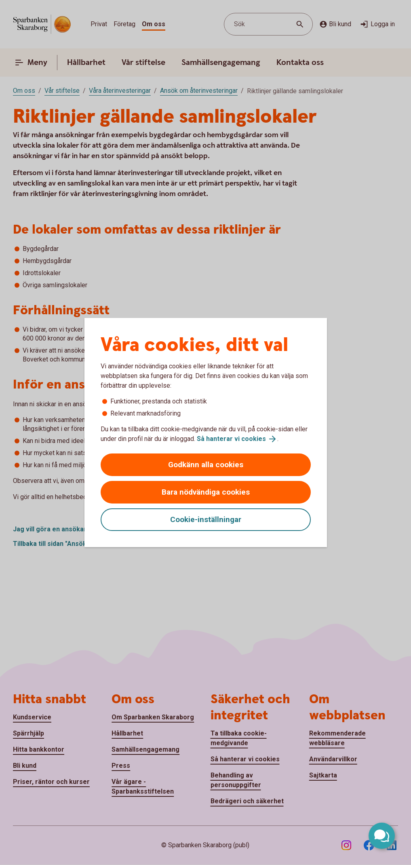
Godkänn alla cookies (205, 464)
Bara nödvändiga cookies (206, 492)
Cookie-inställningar (205, 519)
